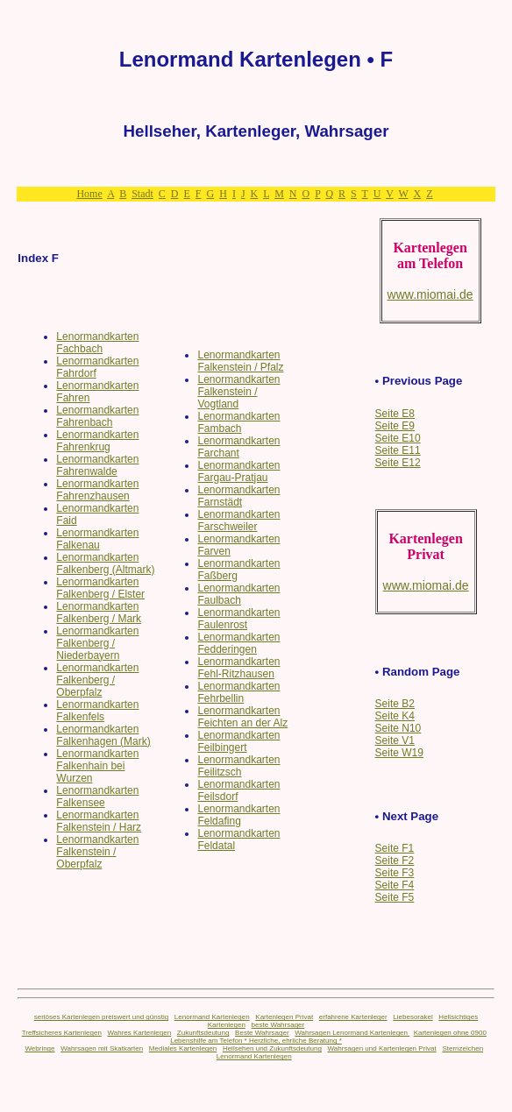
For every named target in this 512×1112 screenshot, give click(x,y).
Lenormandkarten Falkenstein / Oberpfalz (97, 851)
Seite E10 (398, 438)
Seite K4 (395, 716)
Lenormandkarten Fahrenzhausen (97, 490)
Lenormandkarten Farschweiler (238, 520)
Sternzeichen (462, 1048)
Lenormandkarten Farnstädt (238, 496)
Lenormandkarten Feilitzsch (238, 766)
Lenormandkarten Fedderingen (238, 643)
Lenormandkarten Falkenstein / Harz (98, 821)
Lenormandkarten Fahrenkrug (97, 441)
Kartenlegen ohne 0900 (450, 1033)
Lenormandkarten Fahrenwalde (97, 465)
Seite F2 (395, 860)
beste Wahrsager (278, 1025)
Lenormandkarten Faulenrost (238, 618)
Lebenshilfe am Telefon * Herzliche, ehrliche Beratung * (256, 1041)
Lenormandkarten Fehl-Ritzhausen (238, 667)
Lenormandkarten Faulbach (238, 594)
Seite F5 (395, 897)
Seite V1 (395, 740)
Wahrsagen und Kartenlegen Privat (382, 1048)
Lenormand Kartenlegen (212, 1017)
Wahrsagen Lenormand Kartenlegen (352, 1033)
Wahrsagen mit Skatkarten (101, 1048)
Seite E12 (398, 463)
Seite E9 (395, 426)
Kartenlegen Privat (284, 1017)
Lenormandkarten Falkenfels (97, 710)
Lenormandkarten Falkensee (97, 796)
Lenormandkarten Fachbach (97, 342)
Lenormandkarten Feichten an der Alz (242, 717)
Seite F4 (395, 885)
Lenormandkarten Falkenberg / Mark (98, 612)
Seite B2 (395, 704)
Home (89, 194)
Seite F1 (395, 848)
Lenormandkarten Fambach (238, 422)
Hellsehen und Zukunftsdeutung (272, 1048)
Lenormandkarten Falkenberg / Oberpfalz (97, 680)
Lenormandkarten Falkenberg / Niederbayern (97, 643)
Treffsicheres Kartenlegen (62, 1033)
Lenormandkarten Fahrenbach (97, 416)
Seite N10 (398, 728)
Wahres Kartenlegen (140, 1033)
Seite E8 (395, 413)
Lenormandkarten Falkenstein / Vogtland (238, 391)
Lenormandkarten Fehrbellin (238, 692)
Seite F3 (395, 873)
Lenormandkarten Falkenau (97, 539)
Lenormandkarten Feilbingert (238, 741)
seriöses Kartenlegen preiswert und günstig (101, 1017)
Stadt (142, 194)
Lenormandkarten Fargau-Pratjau (238, 471)
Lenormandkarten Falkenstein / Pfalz (240, 361)
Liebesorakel (412, 1017)
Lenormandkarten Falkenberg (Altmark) (105, 563)
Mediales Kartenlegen (183, 1048)
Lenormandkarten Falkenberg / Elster (100, 588)
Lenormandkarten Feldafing (238, 815)
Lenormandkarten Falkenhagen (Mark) (103, 735)
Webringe (39, 1048)
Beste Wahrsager (262, 1033)
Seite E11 (398, 450)
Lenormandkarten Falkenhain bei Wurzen (97, 765)
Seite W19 (399, 753)
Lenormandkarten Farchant (238, 447)
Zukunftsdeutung (203, 1033)
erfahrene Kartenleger (353, 1017)
